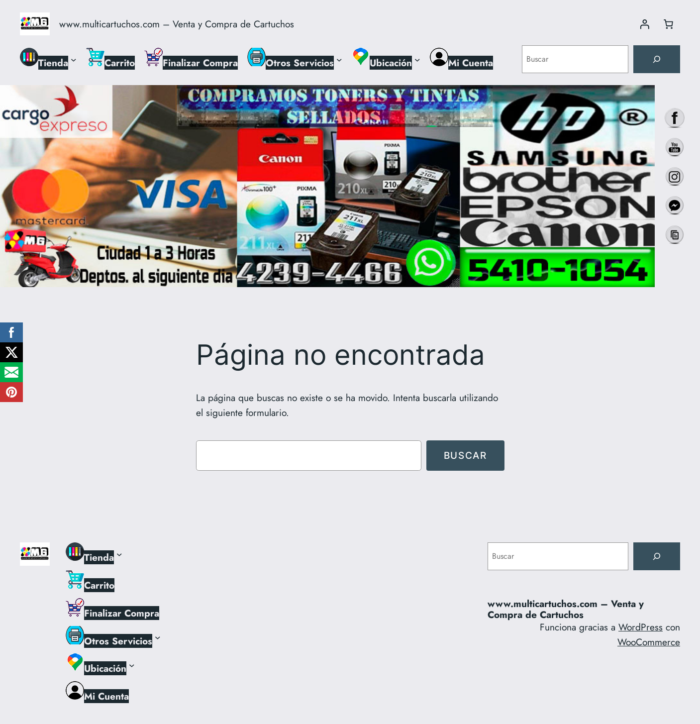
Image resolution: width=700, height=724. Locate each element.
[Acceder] (644, 24)
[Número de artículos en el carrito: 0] (668, 24)
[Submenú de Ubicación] (417, 59)
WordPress (640, 627)
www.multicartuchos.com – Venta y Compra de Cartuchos (176, 24)
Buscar (465, 455)
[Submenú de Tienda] (74, 59)
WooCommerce (648, 642)
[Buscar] (656, 59)
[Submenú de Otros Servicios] (339, 59)
